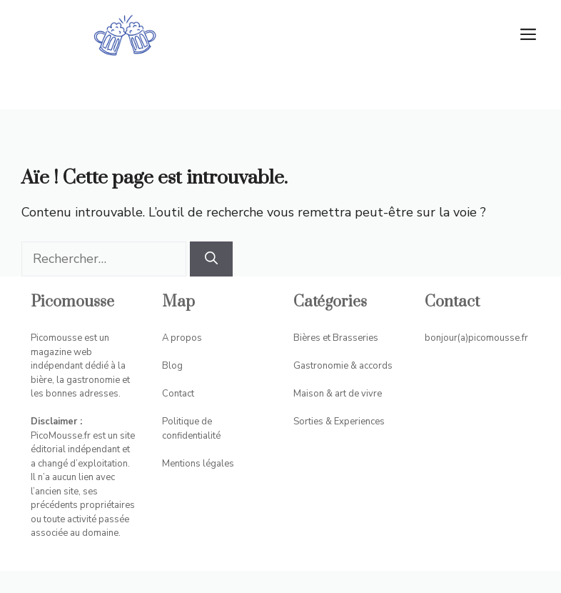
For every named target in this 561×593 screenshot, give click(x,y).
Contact (178, 393)
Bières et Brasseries (335, 338)
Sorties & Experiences (339, 421)
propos (186, 338)
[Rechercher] (211, 258)
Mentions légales (198, 463)
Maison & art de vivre (337, 393)
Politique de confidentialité (191, 428)
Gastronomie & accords (343, 365)
